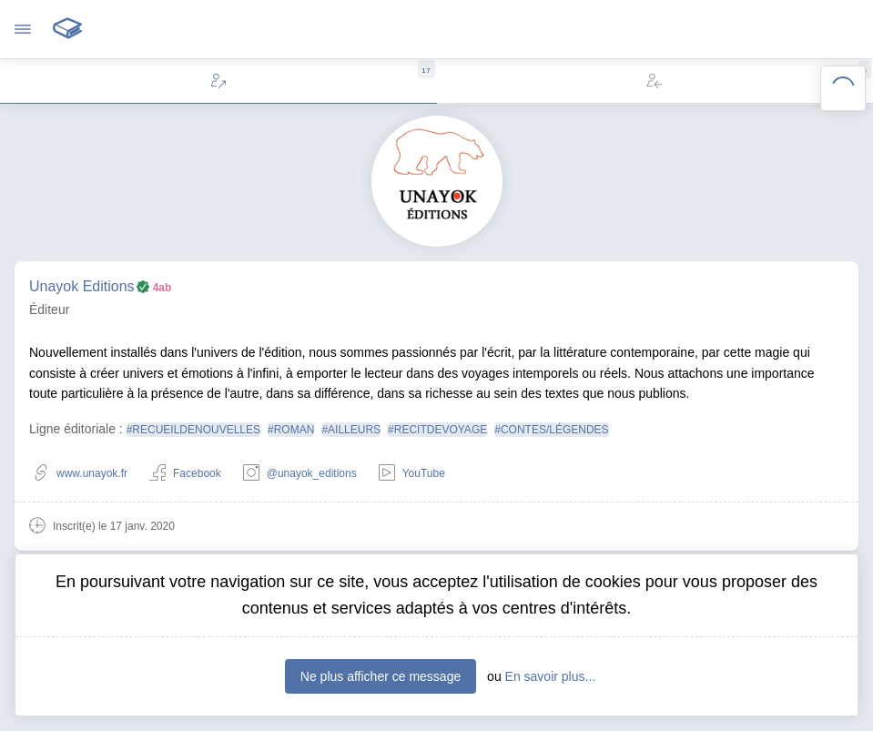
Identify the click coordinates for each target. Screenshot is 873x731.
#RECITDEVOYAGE (437, 429)
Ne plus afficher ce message (380, 676)
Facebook (185, 473)
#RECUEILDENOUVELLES (193, 429)
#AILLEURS (351, 429)
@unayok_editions (300, 473)
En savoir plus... (550, 676)
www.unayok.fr (80, 473)
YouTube (412, 473)
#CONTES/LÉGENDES (551, 429)
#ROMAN (291, 429)
